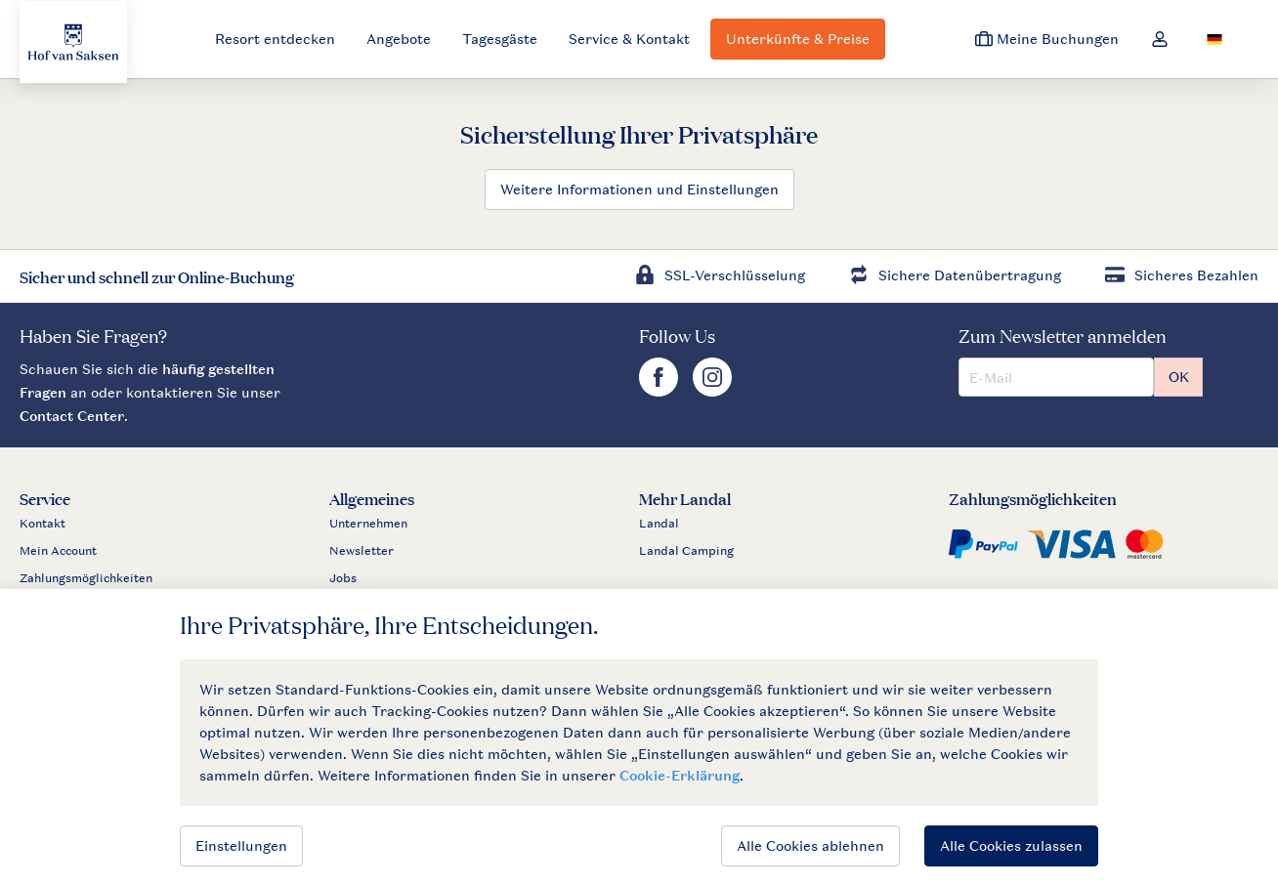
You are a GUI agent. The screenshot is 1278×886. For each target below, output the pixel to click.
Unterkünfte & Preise (798, 38)
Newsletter (361, 551)
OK (1179, 376)
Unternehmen (368, 523)
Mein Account (58, 551)
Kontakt (42, 523)
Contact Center (72, 415)
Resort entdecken (275, 38)
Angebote (398, 38)
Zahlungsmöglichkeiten (86, 578)
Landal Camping (686, 551)
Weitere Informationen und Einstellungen (639, 189)
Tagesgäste (499, 38)
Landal (659, 523)
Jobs (343, 578)
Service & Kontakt (629, 38)
